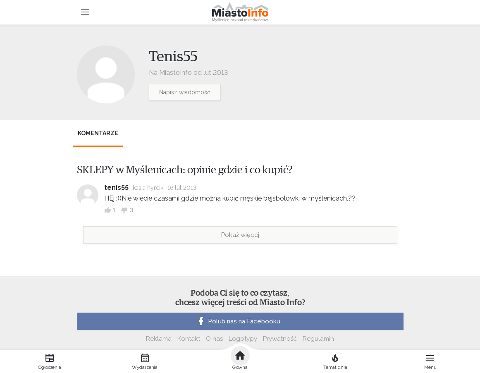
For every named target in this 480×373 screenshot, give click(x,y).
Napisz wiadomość (184, 92)
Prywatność (280, 338)
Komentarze (98, 133)
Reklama (159, 338)
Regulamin (318, 338)
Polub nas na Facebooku (238, 321)
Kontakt (188, 338)
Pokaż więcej (240, 235)
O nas (214, 338)
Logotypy (243, 338)
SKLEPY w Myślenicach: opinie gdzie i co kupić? (185, 170)
